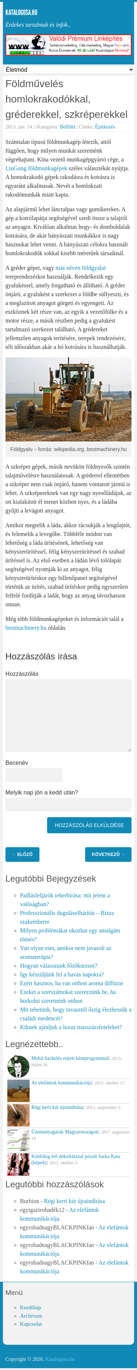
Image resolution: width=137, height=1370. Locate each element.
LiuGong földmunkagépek (36, 168)
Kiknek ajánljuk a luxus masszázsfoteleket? (71, 1027)
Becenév (16, 763)
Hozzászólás (22, 674)
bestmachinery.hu (25, 628)
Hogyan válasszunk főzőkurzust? (59, 966)
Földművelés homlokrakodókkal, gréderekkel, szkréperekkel (66, 99)
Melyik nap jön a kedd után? (41, 792)
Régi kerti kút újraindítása (74, 1201)
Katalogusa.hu (21, 12)
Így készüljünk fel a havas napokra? (62, 974)
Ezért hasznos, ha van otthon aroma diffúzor (71, 983)
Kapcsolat (31, 1324)
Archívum (31, 1316)
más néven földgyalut (81, 268)
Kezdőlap (30, 1307)
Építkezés (105, 127)
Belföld (67, 127)
